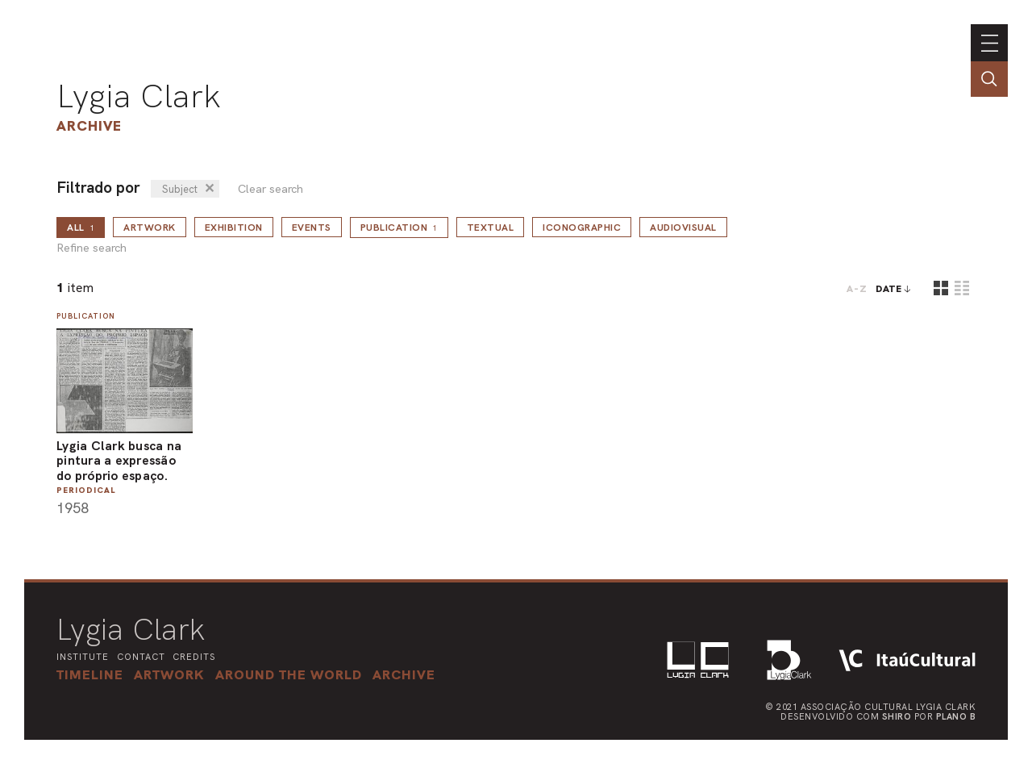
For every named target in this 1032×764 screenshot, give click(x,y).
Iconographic (582, 227)
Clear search (270, 189)
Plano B (956, 716)
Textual (490, 227)
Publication (399, 227)
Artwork (149, 227)
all (80, 227)
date (889, 288)
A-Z (857, 288)
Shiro (897, 716)
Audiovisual (683, 227)
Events (311, 227)
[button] (288, 674)
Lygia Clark (138, 96)
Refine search (91, 248)
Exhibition (234, 227)
